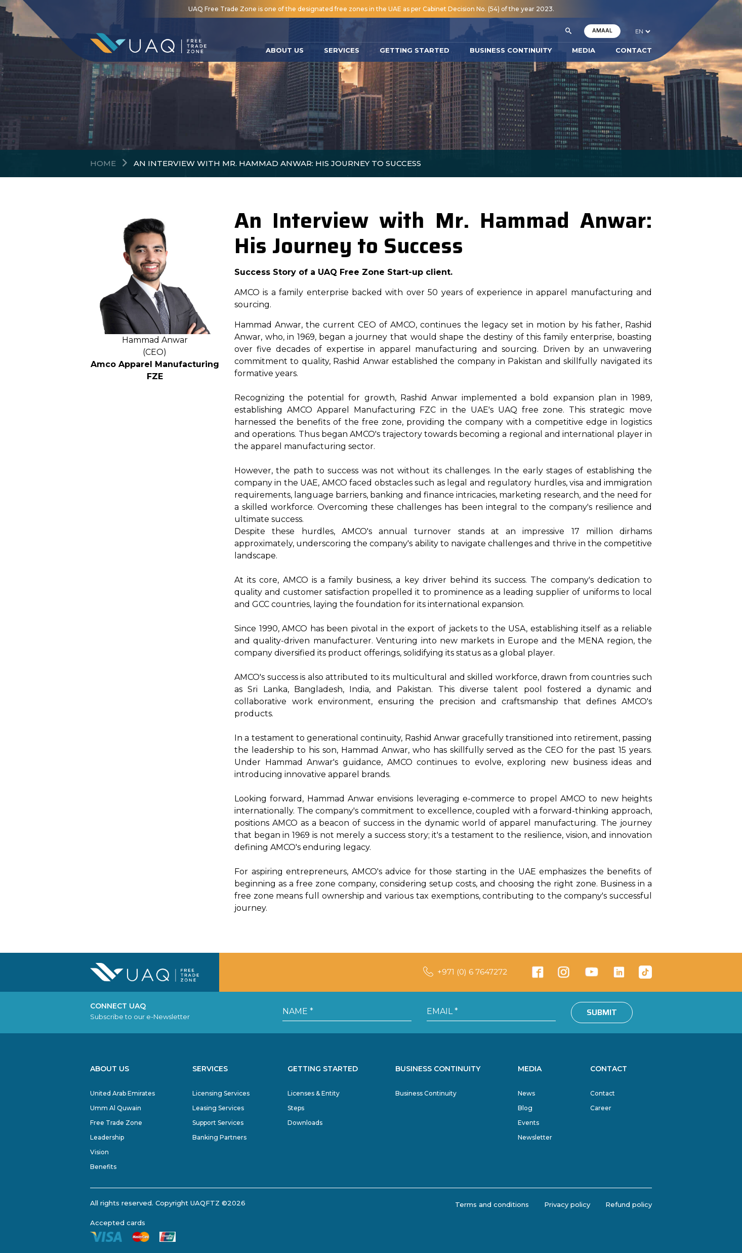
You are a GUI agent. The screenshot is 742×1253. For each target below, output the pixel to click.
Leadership (107, 1137)
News (526, 1093)
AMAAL (602, 30)
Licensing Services (221, 1093)
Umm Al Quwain (115, 1108)
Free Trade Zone (116, 1122)
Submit (602, 1012)
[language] (642, 31)
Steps (295, 1108)
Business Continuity (426, 1093)
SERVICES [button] (341, 50)
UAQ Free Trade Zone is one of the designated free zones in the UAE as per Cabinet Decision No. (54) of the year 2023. (371, 9)
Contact (602, 1093)
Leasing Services (218, 1108)
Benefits (103, 1166)
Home (103, 163)
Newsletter (535, 1137)
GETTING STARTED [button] (414, 50)
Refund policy (628, 1204)
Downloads (304, 1122)
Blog (525, 1108)
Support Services (217, 1122)
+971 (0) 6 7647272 (472, 972)
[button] (568, 31)
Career (600, 1108)
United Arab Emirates (122, 1093)
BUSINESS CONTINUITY (511, 50)
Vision (99, 1152)
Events (528, 1122)
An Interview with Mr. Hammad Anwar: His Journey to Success (277, 163)
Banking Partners (219, 1137)
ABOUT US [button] (285, 50)
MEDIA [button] (583, 50)
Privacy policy (567, 1204)
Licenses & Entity (313, 1093)
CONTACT (633, 50)
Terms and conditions (492, 1204)
